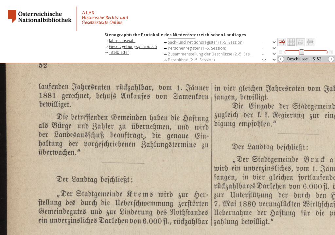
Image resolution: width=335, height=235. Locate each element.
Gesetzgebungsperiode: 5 (133, 46)
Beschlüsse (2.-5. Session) (191, 60)
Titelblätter (119, 52)
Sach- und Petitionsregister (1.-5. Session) (205, 42)
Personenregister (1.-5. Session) (197, 48)
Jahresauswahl (122, 40)
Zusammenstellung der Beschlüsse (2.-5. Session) (212, 54)
